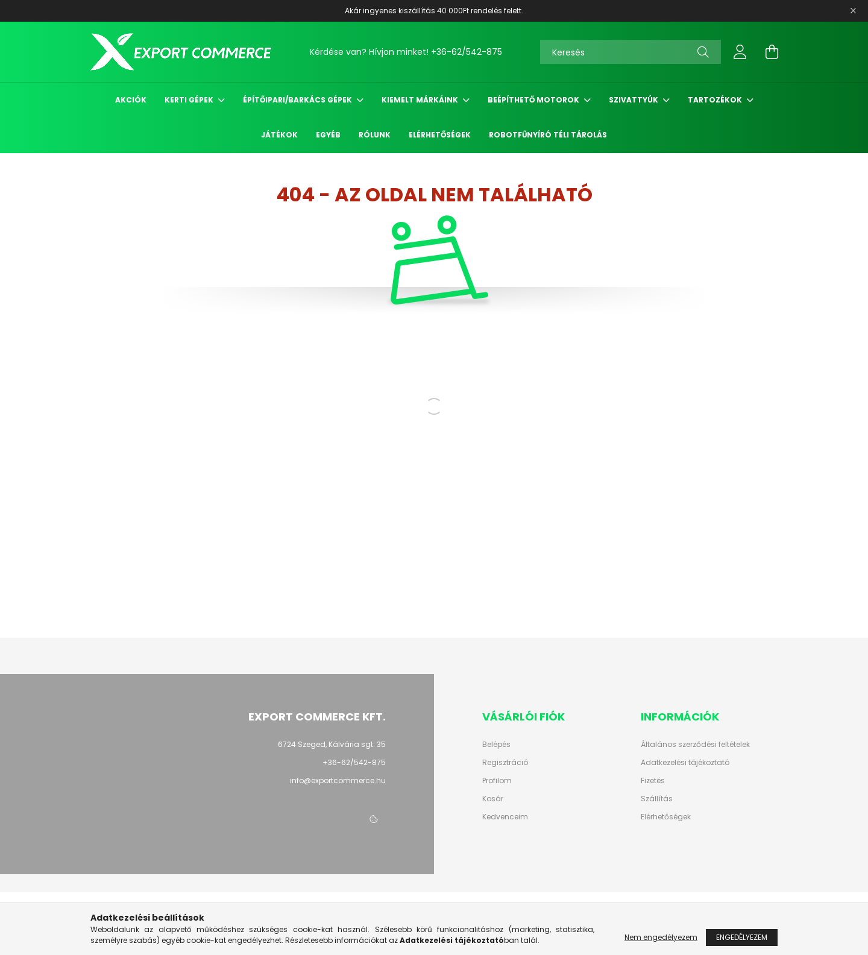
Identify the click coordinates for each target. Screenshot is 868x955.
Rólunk (375, 135)
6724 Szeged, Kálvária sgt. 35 (332, 744)
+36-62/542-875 (466, 52)
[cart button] (772, 52)
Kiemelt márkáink (421, 100)
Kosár (492, 799)
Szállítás (657, 799)
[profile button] (740, 52)
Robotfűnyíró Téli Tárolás (548, 135)
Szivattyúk (634, 100)
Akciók (130, 100)
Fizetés (653, 781)
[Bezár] (853, 11)
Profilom (497, 781)
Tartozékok (716, 100)
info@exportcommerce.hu (338, 780)
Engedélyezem (741, 937)
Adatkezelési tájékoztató (685, 762)
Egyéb (328, 135)
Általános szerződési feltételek (695, 744)
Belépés (496, 744)
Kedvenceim (505, 817)
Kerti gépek (190, 100)
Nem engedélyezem (660, 937)
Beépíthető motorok (534, 100)
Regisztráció (505, 762)
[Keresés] (630, 52)
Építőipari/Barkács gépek (298, 100)
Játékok (279, 135)
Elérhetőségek (440, 135)
